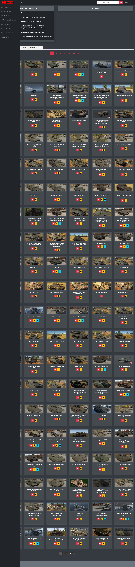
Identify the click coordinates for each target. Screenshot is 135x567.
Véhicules (27, 49)
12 (84, 554)
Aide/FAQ (5, 37)
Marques (5, 16)
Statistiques (6, 28)
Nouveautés (6, 7)
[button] (126, 2)
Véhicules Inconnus (8, 20)
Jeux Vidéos (6, 11)
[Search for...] (108, 2)
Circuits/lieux (6, 24)
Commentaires (7, 33)
